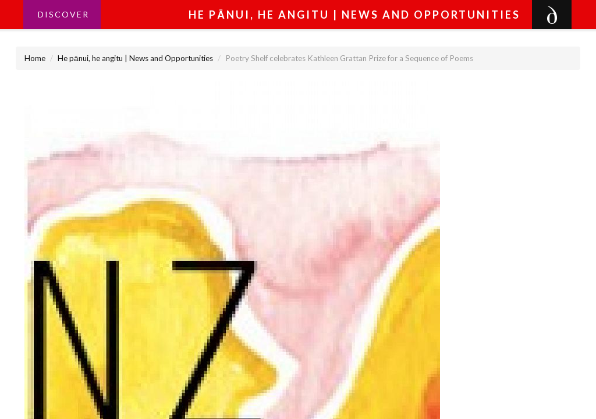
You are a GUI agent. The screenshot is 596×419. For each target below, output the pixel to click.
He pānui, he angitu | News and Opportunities (135, 58)
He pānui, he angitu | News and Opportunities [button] (354, 14)
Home (34, 58)
